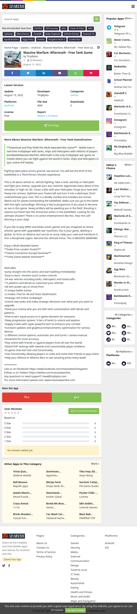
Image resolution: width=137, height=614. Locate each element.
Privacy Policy (44, 556)
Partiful (38, 28)
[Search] (96, 19)
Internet (75, 556)
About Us (41, 543)
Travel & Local (79, 569)
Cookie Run (74, 39)
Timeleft (37, 33)
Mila (90, 28)
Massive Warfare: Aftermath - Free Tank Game (70, 47)
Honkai (41, 39)
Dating (111, 333)
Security (75, 547)
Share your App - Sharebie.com (87, 610)
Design (75, 565)
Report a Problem (47, 115)
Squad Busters (11, 39)
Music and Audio (111, 339)
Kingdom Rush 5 (57, 39)
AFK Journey (52, 28)
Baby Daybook (53, 33)
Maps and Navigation (127, 339)
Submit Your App (12, 559)
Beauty (111, 326)
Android (35, 47)
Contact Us (42, 547)
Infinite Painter (71, 33)
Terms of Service (46, 552)
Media (74, 552)
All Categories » (124, 314)
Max (64, 28)
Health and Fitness (127, 333)
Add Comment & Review (84, 410)
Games (25, 47)
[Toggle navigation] (133, 6)
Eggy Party (28, 39)
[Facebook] (8, 564)
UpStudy (8, 33)
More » (95, 463)
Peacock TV (88, 33)
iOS (126, 363)
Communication (80, 561)
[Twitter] (3, 564)
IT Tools (75, 574)
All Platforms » (124, 351)
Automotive (127, 326)
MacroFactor (23, 33)
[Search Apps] (48, 19)
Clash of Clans (77, 28)
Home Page (11, 47)
